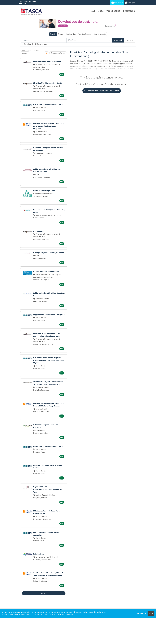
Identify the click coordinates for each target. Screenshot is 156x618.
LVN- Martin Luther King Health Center (48, 104)
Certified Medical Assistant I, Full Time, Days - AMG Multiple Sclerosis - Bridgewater (48, 126)
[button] (129, 40)
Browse (60, 34)
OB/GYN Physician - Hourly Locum (46, 271)
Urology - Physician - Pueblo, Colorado (48, 252)
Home (92, 11)
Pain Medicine (38, 554)
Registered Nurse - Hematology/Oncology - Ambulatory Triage (47, 489)
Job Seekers (117, 2)
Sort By (24, 53)
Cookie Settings (140, 613)
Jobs (100, 11)
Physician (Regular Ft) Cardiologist (47, 61)
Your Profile (113, 11)
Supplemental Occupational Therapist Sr (49, 314)
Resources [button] (129, 11)
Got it (151, 613)
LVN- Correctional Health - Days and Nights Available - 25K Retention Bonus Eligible (48, 360)
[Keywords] (44, 40)
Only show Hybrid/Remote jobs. (35, 44)
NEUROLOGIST (39, 231)
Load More (44, 593)
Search (52, 34)
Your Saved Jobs (100, 34)
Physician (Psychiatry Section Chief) (47, 83)
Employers (130, 2)
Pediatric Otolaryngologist (44, 190)
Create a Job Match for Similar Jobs (101, 90)
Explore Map (71, 34)
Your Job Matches (85, 34)
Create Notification (58, 53)
